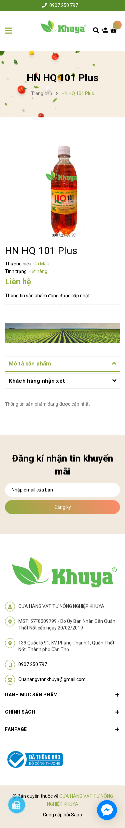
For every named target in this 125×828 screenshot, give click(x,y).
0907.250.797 (63, 5)
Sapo (76, 814)
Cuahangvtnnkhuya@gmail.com (52, 679)
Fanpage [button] (62, 729)
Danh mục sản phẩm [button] (62, 695)
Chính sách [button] (62, 712)
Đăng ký (62, 507)
